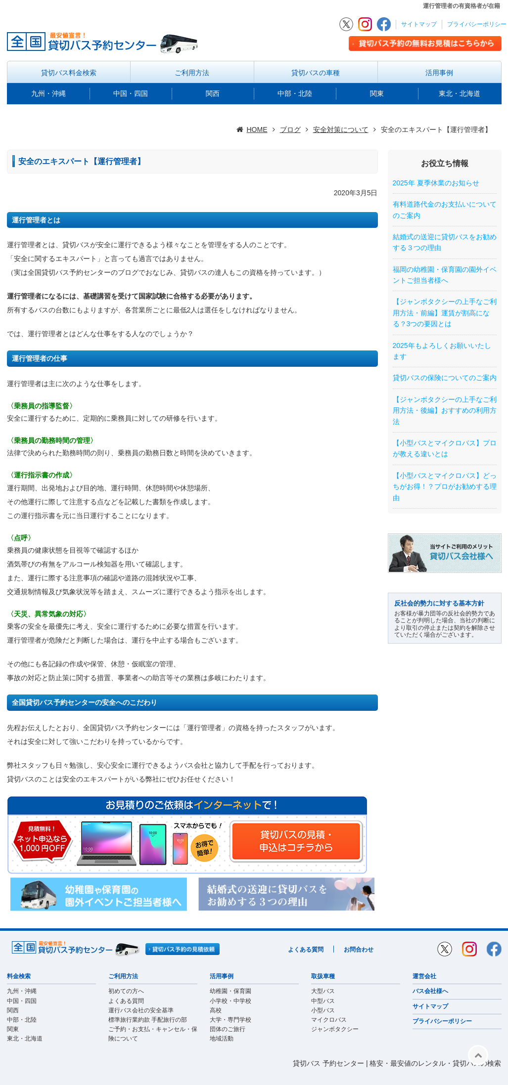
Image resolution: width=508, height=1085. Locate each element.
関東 (377, 93)
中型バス (323, 1001)
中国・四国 (130, 93)
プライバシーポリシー (477, 24)
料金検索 (19, 976)
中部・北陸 (294, 93)
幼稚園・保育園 (230, 991)
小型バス (323, 1010)
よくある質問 (305, 949)
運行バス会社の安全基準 (141, 1010)
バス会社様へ (430, 991)
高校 (216, 1010)
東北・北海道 (459, 93)
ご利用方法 (192, 73)
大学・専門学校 (230, 1019)
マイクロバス (329, 1019)
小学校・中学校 (230, 1001)
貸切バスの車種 (315, 73)
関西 (213, 93)
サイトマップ (419, 24)
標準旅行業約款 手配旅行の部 (147, 1019)
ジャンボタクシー (335, 1029)
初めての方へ (126, 991)
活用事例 (439, 73)
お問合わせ (358, 949)
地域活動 (221, 1038)
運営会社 (424, 976)
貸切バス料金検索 (68, 73)
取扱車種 (323, 976)
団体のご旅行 (227, 1029)
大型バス (323, 991)
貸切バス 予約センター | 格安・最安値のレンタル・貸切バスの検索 (397, 1063)
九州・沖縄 (48, 93)
